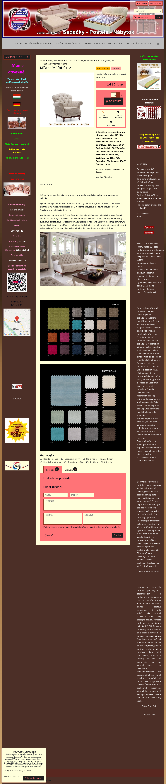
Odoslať (117, 535)
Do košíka (113, 101)
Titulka (16, 43)
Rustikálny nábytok (52, 462)
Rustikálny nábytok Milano (102, 462)
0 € (159, 17)
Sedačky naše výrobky (38, 43)
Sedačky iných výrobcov (67, 43)
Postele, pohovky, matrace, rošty (103, 43)
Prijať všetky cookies (33, 778)
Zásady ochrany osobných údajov (17, 770)
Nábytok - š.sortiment (138, 43)
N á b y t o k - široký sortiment (99, 458)
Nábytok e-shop (50, 458)
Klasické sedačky (75, 462)
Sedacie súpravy (72, 458)
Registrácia (155, 3)
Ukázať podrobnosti (12, 776)
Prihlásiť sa (142, 3)
